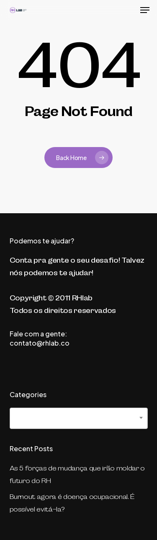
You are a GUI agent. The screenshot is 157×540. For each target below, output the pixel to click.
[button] (144, 10)
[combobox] (79, 418)
